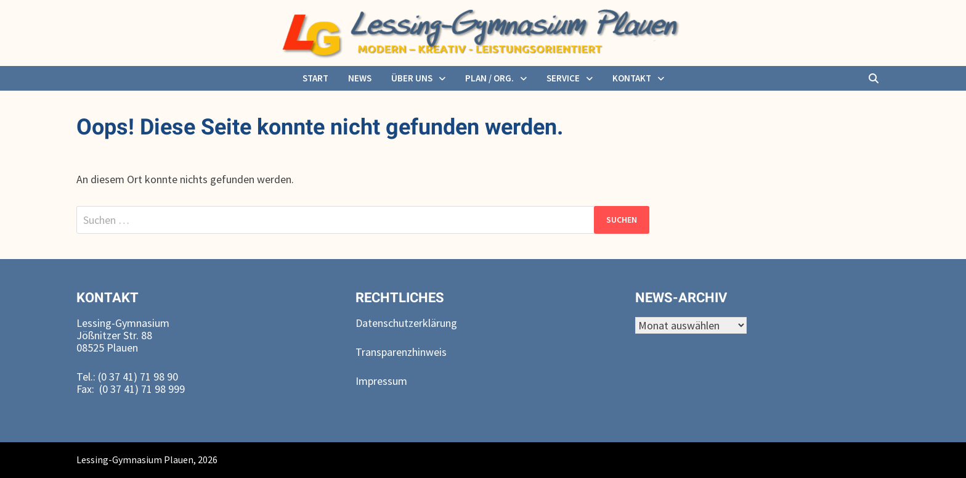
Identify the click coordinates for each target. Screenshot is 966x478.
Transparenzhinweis (401, 352)
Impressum (381, 381)
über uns (411, 78)
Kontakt (631, 78)
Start (315, 78)
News (359, 78)
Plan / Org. (489, 78)
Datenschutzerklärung (406, 323)
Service (563, 78)
